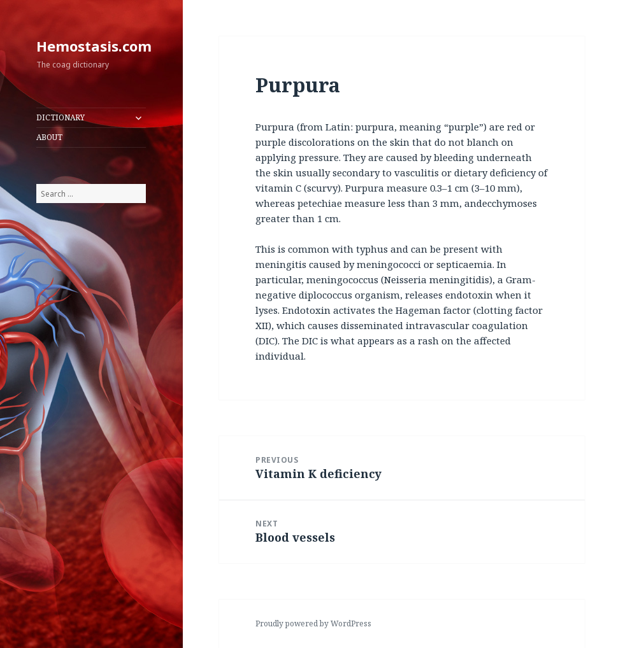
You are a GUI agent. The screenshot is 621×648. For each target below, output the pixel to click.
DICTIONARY (60, 117)
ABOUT (49, 137)
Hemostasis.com (94, 45)
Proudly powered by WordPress (313, 623)
